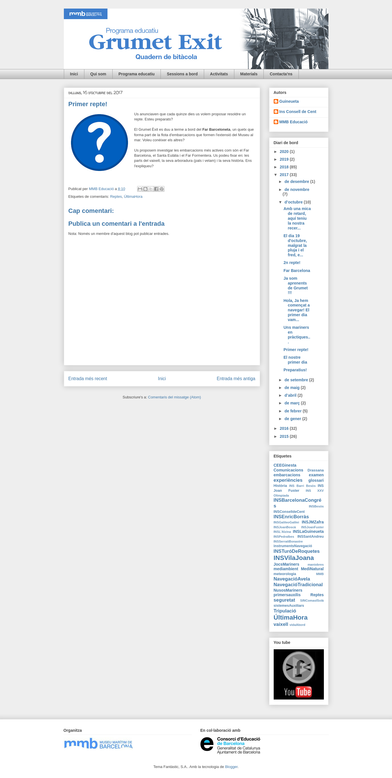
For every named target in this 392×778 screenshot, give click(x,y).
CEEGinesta (285, 465)
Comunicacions (288, 470)
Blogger (231, 767)
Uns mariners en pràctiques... (296, 334)
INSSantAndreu (310, 537)
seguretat (284, 600)
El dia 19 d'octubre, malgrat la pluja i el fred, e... (295, 245)
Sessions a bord (182, 74)
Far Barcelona (296, 270)
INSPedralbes (284, 536)
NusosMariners (288, 590)
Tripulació (285, 611)
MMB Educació (293, 122)
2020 (285, 151)
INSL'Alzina (282, 531)
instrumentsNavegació (293, 546)
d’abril (291, 395)
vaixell (281, 624)
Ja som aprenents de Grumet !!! (295, 285)
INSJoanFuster (312, 527)
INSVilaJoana (294, 557)
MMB (320, 574)
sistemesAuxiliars (289, 606)
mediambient (286, 569)
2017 (285, 174)
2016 (285, 428)
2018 (285, 167)
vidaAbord (297, 624)
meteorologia (285, 574)
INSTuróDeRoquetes (297, 551)
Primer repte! (295, 349)
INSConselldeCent (289, 512)
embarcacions (287, 475)
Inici (74, 74)
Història (280, 486)
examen (316, 475)
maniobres (316, 564)
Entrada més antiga (236, 378)
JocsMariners (286, 564)
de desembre (297, 181)
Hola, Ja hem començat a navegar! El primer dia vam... (296, 310)
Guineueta (289, 101)
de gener (293, 418)
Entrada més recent (87, 378)
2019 (285, 159)
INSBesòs (316, 506)
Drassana (316, 470)
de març (293, 403)
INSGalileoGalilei (286, 522)
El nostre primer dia (295, 359)
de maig (293, 387)
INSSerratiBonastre (288, 541)
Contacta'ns (281, 74)
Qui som (98, 74)
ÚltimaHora (133, 196)
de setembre (297, 380)
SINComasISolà (312, 600)
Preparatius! (295, 370)
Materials (249, 74)
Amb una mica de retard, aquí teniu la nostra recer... (297, 218)
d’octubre (294, 202)
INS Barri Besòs (302, 485)
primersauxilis (287, 594)
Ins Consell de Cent (297, 111)
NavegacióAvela (292, 579)
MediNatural (312, 569)
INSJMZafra (313, 522)
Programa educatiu (137, 74)
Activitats (219, 74)
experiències (288, 480)
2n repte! (291, 262)
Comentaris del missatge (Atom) (174, 397)
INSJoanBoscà (285, 527)
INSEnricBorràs (291, 516)
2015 (285, 436)
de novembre (297, 189)
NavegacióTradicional (298, 584)
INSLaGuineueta (308, 531)
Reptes (116, 196)
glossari (316, 480)
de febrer (294, 411)
